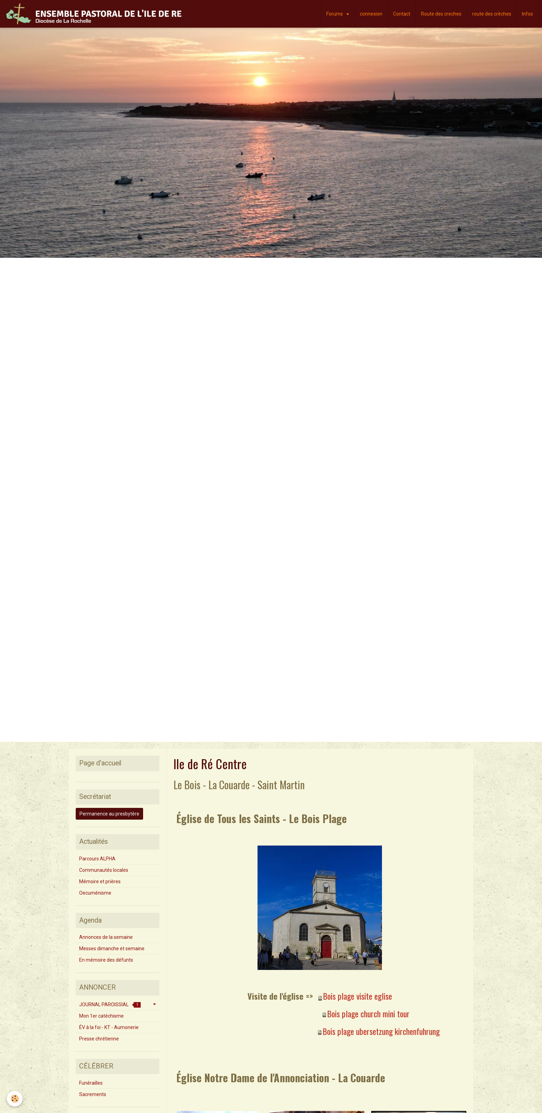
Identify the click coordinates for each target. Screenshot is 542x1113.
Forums (335, 14)
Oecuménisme (95, 893)
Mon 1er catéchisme (101, 1016)
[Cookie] (14, 1098)
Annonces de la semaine (106, 937)
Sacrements (92, 1094)
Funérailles (91, 1083)
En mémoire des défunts (106, 960)
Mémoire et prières (100, 881)
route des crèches (491, 14)
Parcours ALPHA (97, 858)
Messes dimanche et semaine (111, 948)
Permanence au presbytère (109, 814)
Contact (401, 14)
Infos (527, 14)
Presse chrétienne (99, 1038)
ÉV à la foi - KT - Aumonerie (109, 1027)
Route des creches (441, 14)
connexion (371, 14)
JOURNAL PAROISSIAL (110, 1005)
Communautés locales (103, 870)
